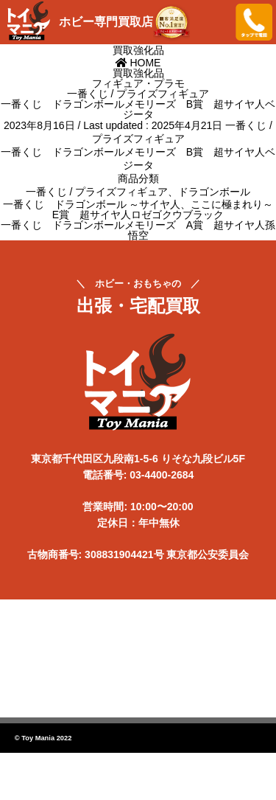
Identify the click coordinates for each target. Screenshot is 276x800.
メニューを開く (213, 22)
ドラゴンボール (214, 192)
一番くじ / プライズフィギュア (97, 192)
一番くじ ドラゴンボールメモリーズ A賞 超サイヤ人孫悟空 (138, 230)
